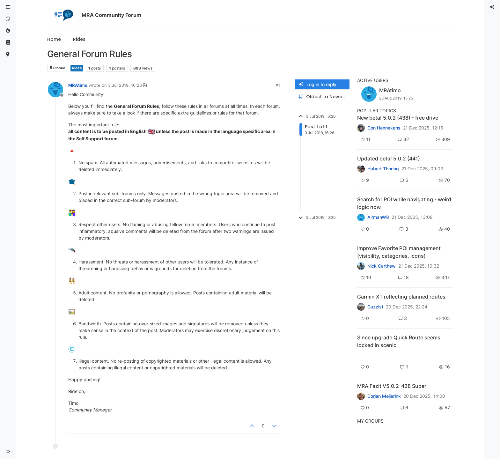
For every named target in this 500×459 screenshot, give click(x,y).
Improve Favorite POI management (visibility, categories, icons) (399, 252)
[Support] (8, 42)
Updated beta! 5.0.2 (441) (388, 158)
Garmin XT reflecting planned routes (401, 296)
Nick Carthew (381, 266)
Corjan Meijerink (384, 396)
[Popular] (8, 30)
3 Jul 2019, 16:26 (125, 85)
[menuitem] (492, 7)
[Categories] (8, 7)
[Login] (492, 7)
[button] (8, 451)
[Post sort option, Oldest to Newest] (322, 97)
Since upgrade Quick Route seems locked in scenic (398, 341)
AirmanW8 (378, 217)
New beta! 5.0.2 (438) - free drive (397, 118)
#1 (278, 85)
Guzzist (375, 307)
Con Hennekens (384, 128)
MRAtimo (77, 85)
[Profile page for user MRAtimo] (55, 89)
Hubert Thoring (383, 169)
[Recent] (8, 19)
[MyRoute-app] (8, 54)
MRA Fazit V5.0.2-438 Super (391, 386)
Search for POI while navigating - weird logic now (404, 203)
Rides (77, 68)
